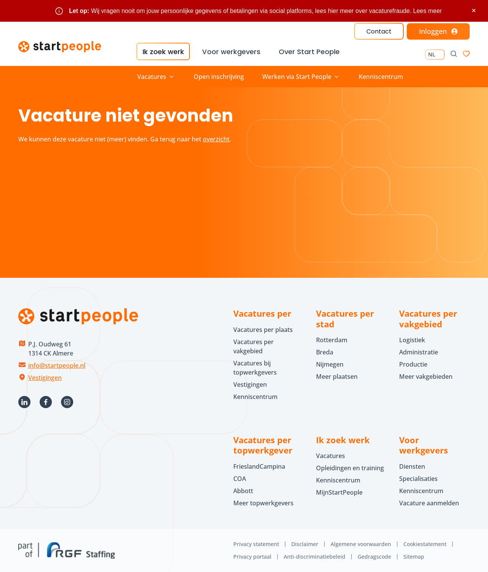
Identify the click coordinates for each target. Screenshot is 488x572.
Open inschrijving (219, 76)
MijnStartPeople (339, 492)
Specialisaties (418, 478)
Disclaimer (304, 544)
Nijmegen (330, 364)
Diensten (412, 466)
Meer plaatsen (337, 376)
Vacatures (330, 456)
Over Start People (308, 51)
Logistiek (412, 340)
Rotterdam (331, 340)
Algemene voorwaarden (361, 544)
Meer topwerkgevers (263, 503)
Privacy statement (256, 544)
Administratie (418, 352)
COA (239, 478)
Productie (413, 364)
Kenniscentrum (381, 76)
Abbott (244, 491)
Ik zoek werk (163, 51)
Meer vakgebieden (426, 376)
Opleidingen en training (350, 468)
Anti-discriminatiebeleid (314, 556)
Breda (324, 352)
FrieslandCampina (259, 466)
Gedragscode (374, 556)
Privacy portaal (252, 556)
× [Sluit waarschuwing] (474, 10)
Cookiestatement (424, 544)
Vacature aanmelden (429, 503)
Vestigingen (45, 377)
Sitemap (413, 556)
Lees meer (427, 11)
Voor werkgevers (230, 51)
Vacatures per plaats (263, 329)
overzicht (216, 139)
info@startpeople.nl (56, 365)
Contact (379, 31)
